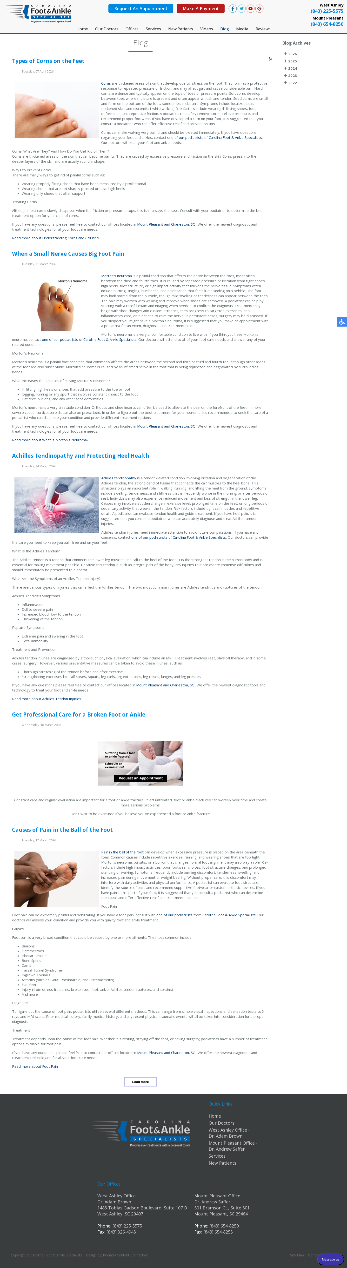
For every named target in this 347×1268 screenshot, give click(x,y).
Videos (206, 29)
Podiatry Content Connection (125, 1255)
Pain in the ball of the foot (122, 854)
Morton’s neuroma (116, 277)
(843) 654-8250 (327, 24)
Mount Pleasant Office (217, 1196)
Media (242, 29)
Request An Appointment (140, 8)
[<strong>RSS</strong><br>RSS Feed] (270, 61)
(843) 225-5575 (327, 11)
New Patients (180, 29)
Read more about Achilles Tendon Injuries (46, 700)
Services (153, 29)
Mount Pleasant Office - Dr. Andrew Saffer (233, 1146)
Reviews (263, 29)
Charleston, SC (183, 226)
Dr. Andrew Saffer (212, 1202)
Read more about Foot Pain (35, 1068)
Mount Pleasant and (153, 226)
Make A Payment (201, 8)
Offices (132, 29)
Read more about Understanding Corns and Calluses (55, 239)
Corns (106, 85)
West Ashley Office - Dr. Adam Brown (229, 1133)
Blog (224, 29)
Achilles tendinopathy (118, 479)
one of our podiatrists (185, 139)
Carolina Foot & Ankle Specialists (235, 139)
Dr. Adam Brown (114, 1202)
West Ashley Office (116, 1196)
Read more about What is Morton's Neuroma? (50, 441)
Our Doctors (106, 29)
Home (82, 29)
